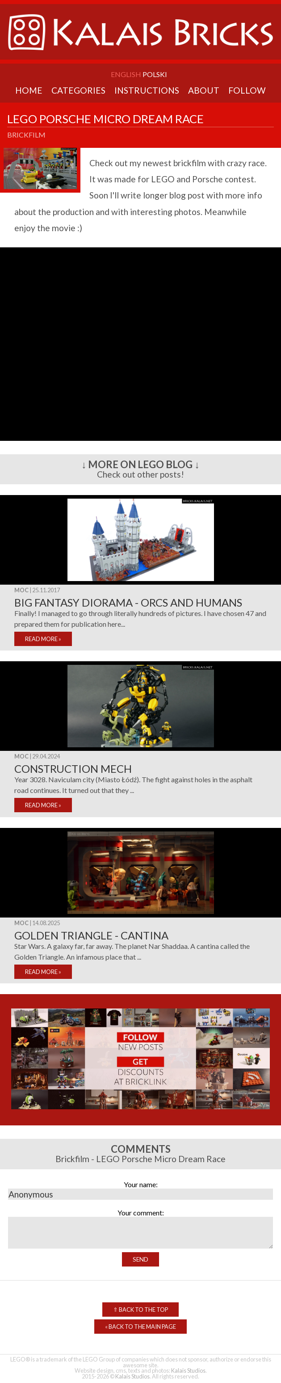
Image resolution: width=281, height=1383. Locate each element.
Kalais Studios (188, 1370)
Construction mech (73, 768)
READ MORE (43, 638)
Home (28, 90)
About (203, 90)
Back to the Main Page (140, 1326)
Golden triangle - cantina (91, 935)
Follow (247, 90)
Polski (155, 74)
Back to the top (140, 1309)
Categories (78, 90)
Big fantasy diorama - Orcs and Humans (128, 602)
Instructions (146, 90)
